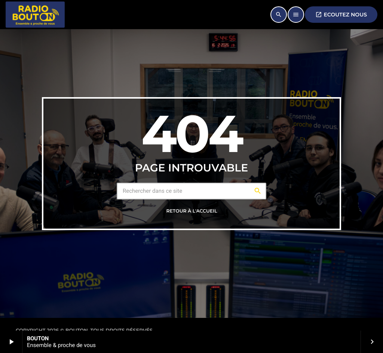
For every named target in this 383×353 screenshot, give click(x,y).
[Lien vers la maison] (35, 14)
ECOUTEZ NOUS (341, 14)
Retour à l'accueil (191, 211)
